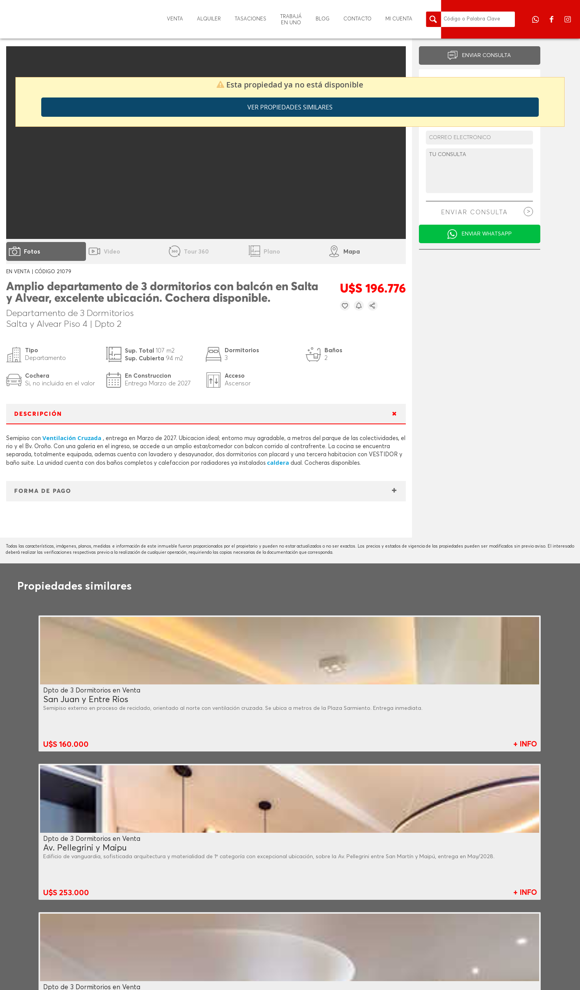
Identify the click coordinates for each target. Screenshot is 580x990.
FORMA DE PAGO (42, 491)
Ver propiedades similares (290, 107)
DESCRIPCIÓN (38, 414)
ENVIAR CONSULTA (486, 55)
